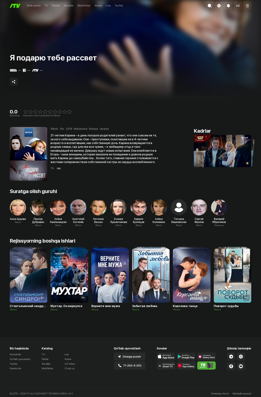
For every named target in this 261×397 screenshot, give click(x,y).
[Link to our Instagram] (241, 357)
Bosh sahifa (34, 5)
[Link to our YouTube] (241, 366)
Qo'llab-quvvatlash (20, 359)
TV (46, 5)
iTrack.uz (70, 368)
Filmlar (56, 5)
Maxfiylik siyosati (242, 393)
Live (108, 5)
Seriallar (69, 5)
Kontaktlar (15, 354)
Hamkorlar (15, 368)
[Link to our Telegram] (231, 357)
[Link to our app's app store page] (166, 357)
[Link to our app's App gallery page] (186, 365)
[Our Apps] (166, 365)
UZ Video (70, 363)
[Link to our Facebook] (231, 366)
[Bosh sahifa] (15, 5)
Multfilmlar (84, 5)
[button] (238, 6)
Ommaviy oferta (220, 393)
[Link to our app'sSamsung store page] (206, 357)
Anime (98, 5)
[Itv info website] (206, 365)
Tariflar (119, 5)
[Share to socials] (14, 82)
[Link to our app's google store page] (186, 357)
